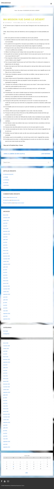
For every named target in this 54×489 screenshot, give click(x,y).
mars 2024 (5, 247)
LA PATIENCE (6, 179)
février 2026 (5, 215)
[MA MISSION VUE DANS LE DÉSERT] (23, 22)
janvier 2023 (5, 283)
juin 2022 (5, 302)
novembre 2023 (6, 258)
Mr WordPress (6, 200)
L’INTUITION (6, 185)
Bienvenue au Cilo (13, 197)
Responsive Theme (20, 485)
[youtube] (5, 481)
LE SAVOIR (5, 182)
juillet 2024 (5, 239)
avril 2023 (5, 275)
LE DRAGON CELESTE (8, 174)
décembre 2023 (6, 256)
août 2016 (5, 316)
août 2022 (5, 297)
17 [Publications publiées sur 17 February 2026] (13, 466)
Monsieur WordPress (7, 202)
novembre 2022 (6, 288)
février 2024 (5, 250)
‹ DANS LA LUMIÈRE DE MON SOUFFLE (14, 153)
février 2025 (5, 228)
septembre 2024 (6, 234)
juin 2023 (5, 269)
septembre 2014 (6, 318)
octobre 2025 (6, 220)
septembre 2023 (6, 264)
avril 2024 (5, 245)
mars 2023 (5, 277)
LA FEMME (5, 177)
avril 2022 (5, 308)
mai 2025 (5, 225)
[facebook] (2, 481)
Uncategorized (6, 333)
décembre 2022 (6, 286)
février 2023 (5, 280)
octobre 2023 (6, 261)
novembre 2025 (6, 217)
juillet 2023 (5, 267)
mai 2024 (5, 242)
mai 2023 (5, 272)
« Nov (26, 472)
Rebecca (5, 197)
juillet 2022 (5, 299)
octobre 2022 (6, 291)
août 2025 (5, 223)
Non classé (38, 22)
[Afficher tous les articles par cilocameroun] (7, 22)
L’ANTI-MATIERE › (46, 153)
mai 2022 (5, 305)
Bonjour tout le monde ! (19, 202)
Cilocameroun (6, 3)
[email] (8, 481)
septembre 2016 (6, 313)
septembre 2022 (6, 294)
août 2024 (5, 236)
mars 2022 (5, 310)
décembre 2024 (6, 231)
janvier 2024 (5, 253)
